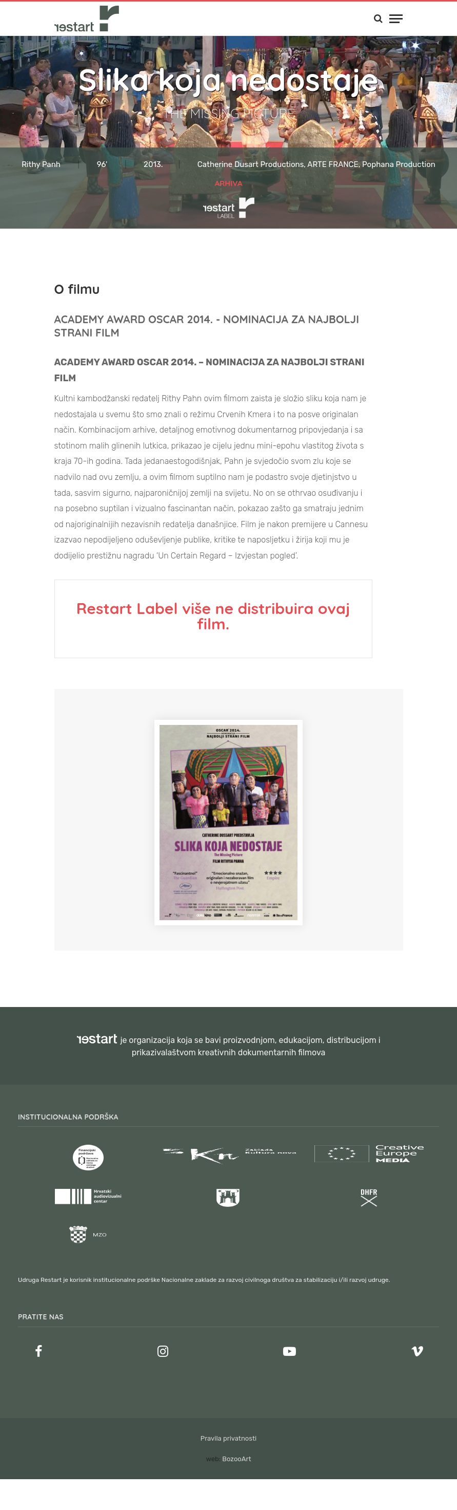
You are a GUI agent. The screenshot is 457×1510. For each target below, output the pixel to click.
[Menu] (396, 18)
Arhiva (228, 183)
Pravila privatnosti (228, 1438)
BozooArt (236, 1459)
